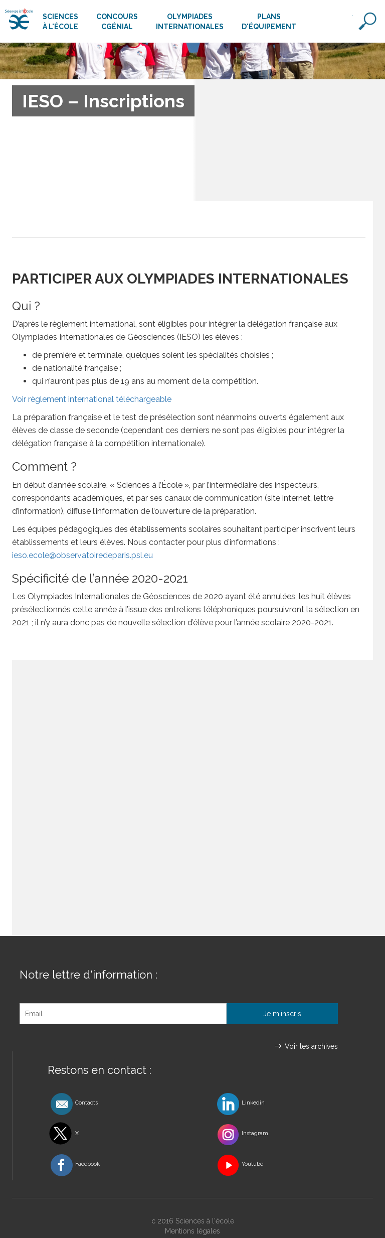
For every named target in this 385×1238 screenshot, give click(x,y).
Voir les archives (311, 1046)
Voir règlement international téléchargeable (91, 399)
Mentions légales (192, 1231)
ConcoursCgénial (117, 22)
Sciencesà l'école (60, 22)
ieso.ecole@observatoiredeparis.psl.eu (83, 555)
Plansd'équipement (269, 22)
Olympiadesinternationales (190, 22)
